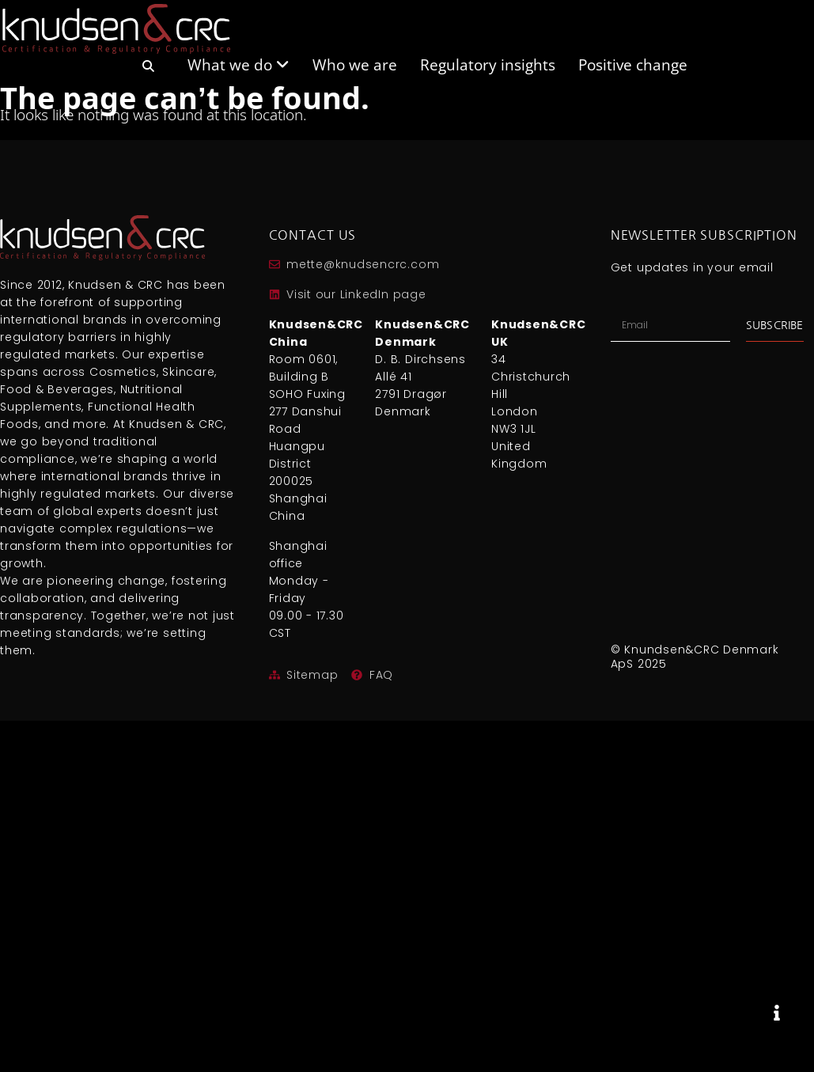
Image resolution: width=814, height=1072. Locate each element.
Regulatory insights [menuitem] (487, 63)
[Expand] (776, 1012)
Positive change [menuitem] (632, 63)
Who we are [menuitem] (354, 63)
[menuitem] (148, 71)
